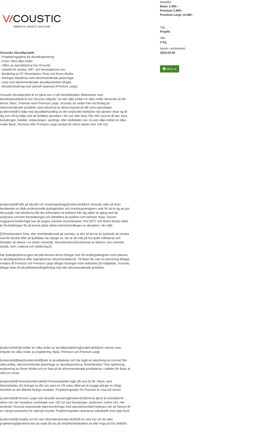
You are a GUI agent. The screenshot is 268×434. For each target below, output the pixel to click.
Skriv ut (169, 69)
